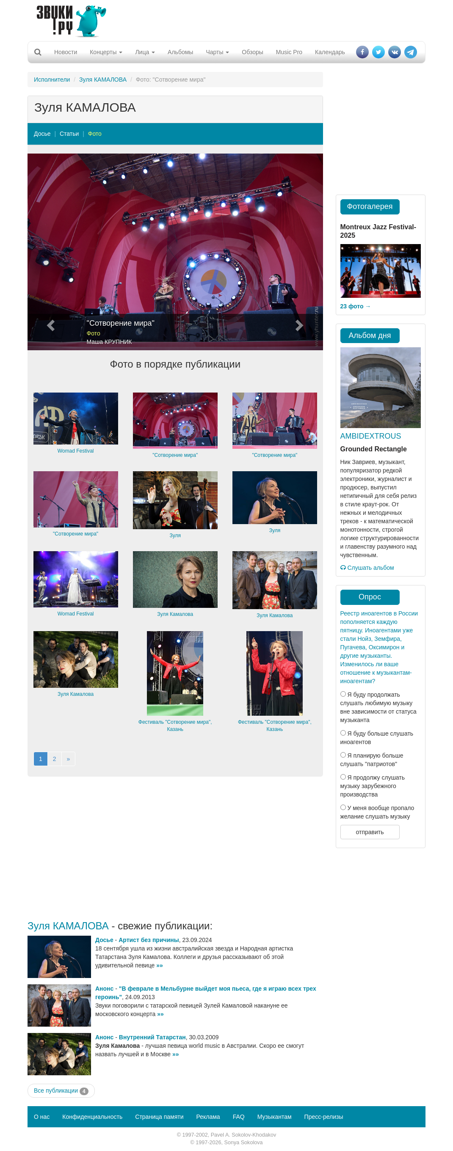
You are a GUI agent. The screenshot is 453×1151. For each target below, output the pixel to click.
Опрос (370, 597)
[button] (50, 252)
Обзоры (252, 52)
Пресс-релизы (323, 1116)
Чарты (217, 52)
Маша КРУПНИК (109, 341)
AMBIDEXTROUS (370, 436)
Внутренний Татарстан (152, 1037)
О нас (42, 1116)
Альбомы (180, 52)
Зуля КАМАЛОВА (103, 79)
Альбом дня (370, 335)
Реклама (208, 1116)
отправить (370, 832)
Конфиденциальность (92, 1116)
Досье (42, 133)
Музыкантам (274, 1116)
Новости (65, 52)
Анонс (104, 988)
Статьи (69, 133)
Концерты (106, 52)
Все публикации (61, 1091)
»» (159, 965)
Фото (95, 133)
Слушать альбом (367, 567)
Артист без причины (149, 940)
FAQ (239, 1116)
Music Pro (289, 52)
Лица (145, 52)
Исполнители (52, 79)
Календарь (330, 52)
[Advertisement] (223, 19)
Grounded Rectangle (373, 449)
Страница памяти (159, 1116)
